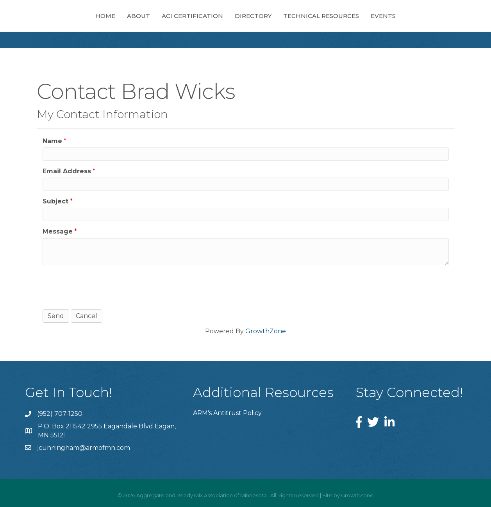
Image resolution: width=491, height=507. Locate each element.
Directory (253, 16)
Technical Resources (321, 16)
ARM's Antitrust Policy (227, 413)
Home (105, 16)
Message (58, 231)
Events (383, 16)
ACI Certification (192, 16)
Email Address (67, 171)
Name (52, 141)
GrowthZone (265, 331)
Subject (55, 201)
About (138, 16)
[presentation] (102, 286)
